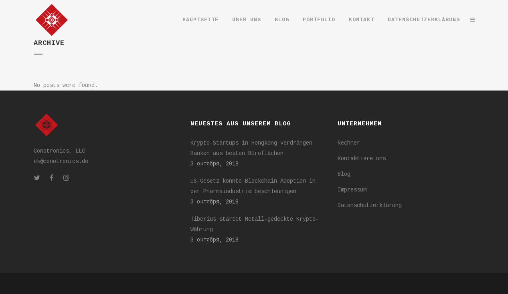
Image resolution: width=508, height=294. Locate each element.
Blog (344, 174)
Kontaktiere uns (362, 158)
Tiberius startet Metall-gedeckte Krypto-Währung (254, 224)
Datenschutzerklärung (370, 205)
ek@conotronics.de (61, 161)
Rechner (349, 143)
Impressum (352, 190)
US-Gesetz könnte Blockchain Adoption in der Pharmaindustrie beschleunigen (253, 186)
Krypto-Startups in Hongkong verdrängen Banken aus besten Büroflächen (251, 148)
